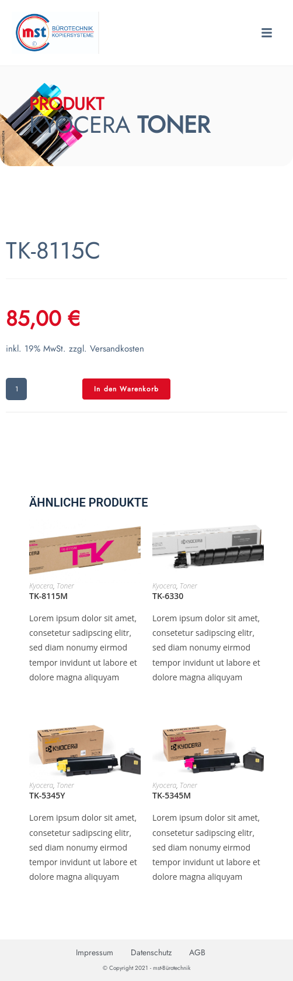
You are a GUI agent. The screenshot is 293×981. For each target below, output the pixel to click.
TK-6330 (167, 595)
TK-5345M (171, 795)
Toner (65, 586)
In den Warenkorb (126, 389)
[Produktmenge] (16, 389)
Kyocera (41, 586)
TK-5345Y (47, 795)
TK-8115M (48, 595)
